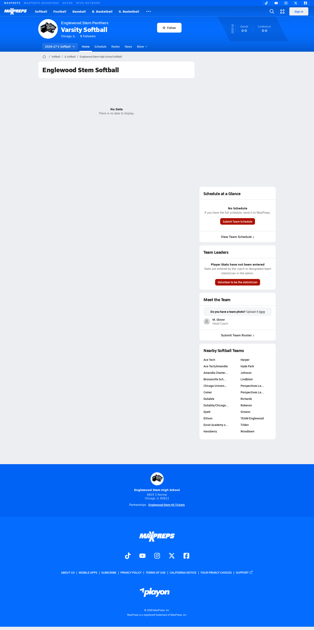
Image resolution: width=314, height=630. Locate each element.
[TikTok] (266, 3)
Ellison (207, 418)
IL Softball (70, 56)
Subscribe (108, 573)
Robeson (246, 405)
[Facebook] (305, 3)
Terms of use (156, 573)
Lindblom (247, 379)
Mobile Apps (88, 573)
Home (86, 46)
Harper (245, 360)
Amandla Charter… (215, 373)
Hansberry (210, 431)
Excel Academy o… (215, 425)
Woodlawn (247, 431)
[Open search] (272, 11)
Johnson (246, 373)
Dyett (206, 412)
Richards (246, 399)
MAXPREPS (12, 2)
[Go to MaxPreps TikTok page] (128, 556)
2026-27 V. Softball (60, 46)
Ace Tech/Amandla (215, 366)
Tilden (245, 425)
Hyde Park (247, 366)
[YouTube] (276, 3)
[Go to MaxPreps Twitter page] (171, 556)
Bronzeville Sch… (214, 379)
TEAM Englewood (252, 418)
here (262, 312)
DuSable (208, 399)
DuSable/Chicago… (216, 405)
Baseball (79, 11)
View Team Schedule (237, 236)
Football (59, 11)
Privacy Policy (131, 573)
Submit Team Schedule (237, 221)
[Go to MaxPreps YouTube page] (142, 556)
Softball (41, 11)
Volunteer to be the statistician (237, 282)
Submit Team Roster (237, 334)
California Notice (183, 573)
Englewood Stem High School (157, 482)
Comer (207, 392)
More (141, 46)
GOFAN (67, 2)
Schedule (100, 46)
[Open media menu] (282, 11)
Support (244, 573)
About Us (68, 573)
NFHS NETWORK (88, 2)
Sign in (298, 11)
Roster (115, 46)
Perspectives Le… (252, 386)
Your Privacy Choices (216, 572)
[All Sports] (148, 11)
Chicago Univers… (215, 386)
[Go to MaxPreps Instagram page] (157, 556)
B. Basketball (102, 11)
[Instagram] (285, 3)
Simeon (245, 412)
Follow (169, 28)
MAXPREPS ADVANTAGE (41, 2)
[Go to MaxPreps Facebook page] (186, 556)
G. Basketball (129, 11)
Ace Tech (209, 360)
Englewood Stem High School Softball (101, 56)
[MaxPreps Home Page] (44, 56)
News (128, 46)
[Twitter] (295, 3)
